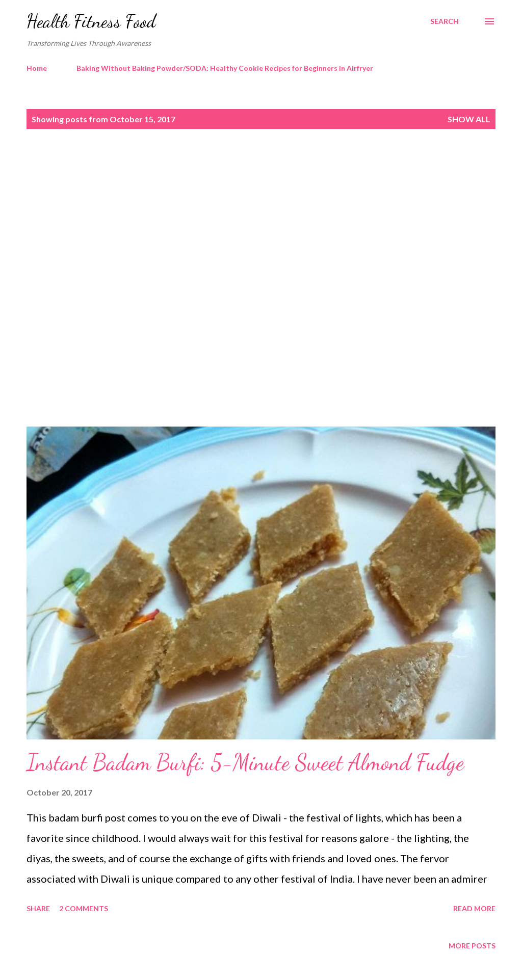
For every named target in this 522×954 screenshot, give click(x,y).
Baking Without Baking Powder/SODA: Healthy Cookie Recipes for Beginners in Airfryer (224, 68)
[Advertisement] (261, 212)
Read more (474, 908)
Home (37, 68)
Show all (469, 119)
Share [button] (38, 908)
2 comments (83, 908)
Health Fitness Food (91, 21)
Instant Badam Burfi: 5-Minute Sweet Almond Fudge (245, 762)
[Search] (444, 21)
